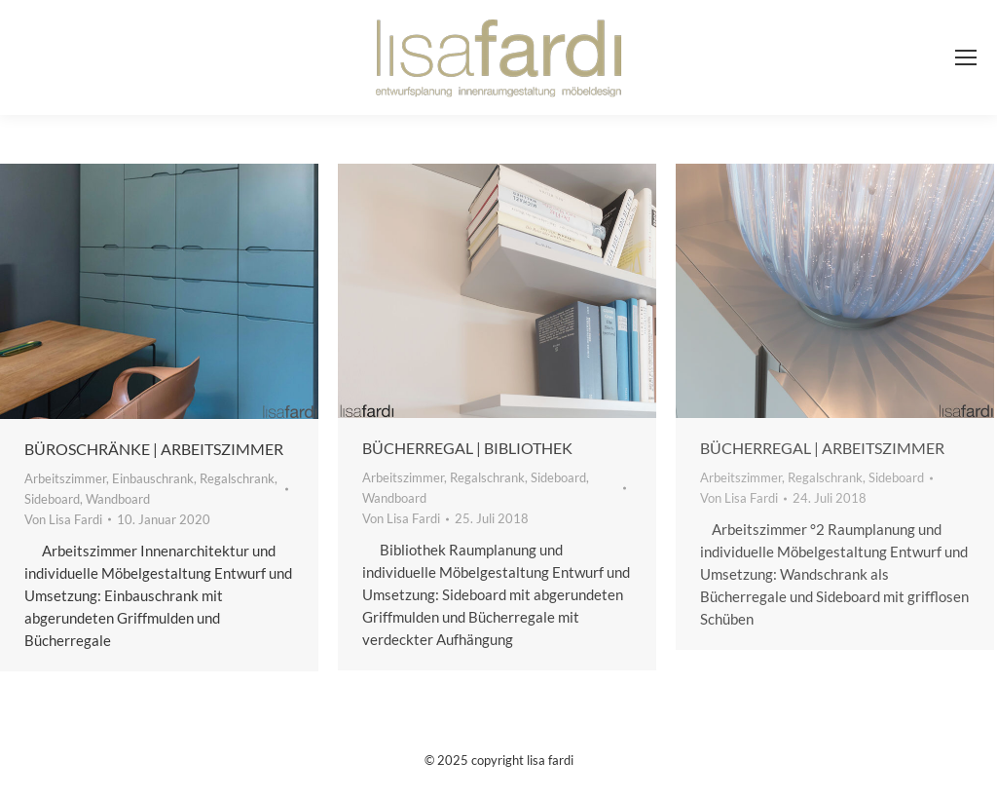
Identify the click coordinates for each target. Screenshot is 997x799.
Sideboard (52, 499)
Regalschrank (237, 478)
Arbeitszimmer (65, 478)
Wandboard (118, 499)
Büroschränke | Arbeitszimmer (153, 448)
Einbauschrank (153, 478)
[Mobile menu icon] (966, 57)
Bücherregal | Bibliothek (467, 447)
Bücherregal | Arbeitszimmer (822, 447)
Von (63, 519)
